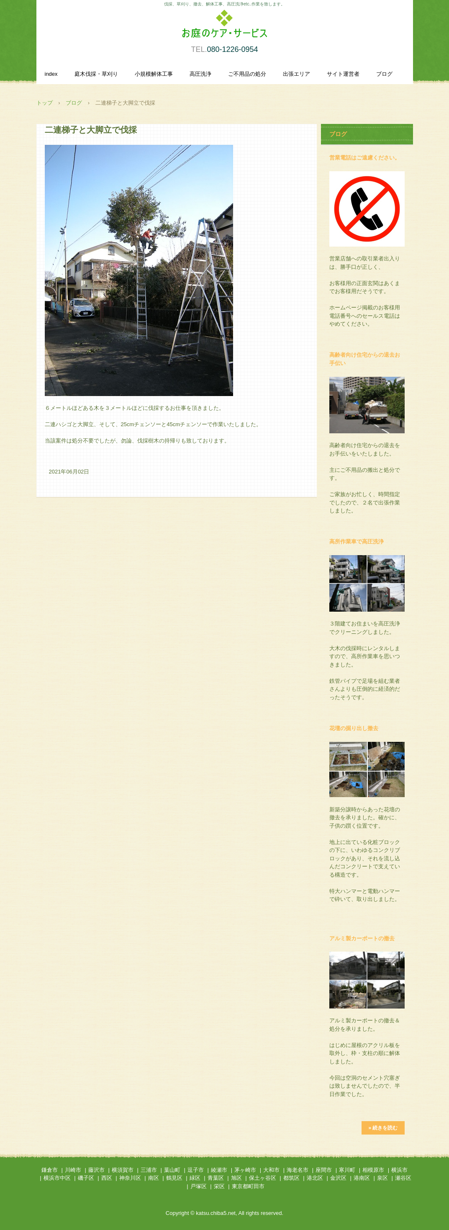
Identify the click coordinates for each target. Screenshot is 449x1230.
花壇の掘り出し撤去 (353, 728)
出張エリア (296, 74)
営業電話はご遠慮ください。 (364, 157)
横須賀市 (122, 1170)
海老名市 (297, 1170)
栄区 (219, 1186)
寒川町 (347, 1170)
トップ (44, 103)
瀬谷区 (403, 1178)
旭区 (236, 1178)
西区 (106, 1178)
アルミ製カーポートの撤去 (362, 938)
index (51, 74)
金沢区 (338, 1178)
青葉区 (216, 1178)
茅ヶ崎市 (245, 1170)
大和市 (271, 1170)
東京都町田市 (248, 1186)
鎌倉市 (49, 1170)
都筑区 (291, 1178)
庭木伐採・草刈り (96, 74)
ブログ (384, 74)
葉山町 (172, 1170)
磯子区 (86, 1178)
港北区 (315, 1178)
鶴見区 (174, 1178)
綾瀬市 (219, 1170)
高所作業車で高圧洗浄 (356, 541)
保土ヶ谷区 (262, 1178)
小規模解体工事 (154, 74)
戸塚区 (198, 1186)
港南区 (362, 1178)
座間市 (324, 1170)
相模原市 (373, 1170)
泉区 (382, 1178)
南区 (153, 1178)
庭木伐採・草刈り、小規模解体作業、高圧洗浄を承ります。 (224, 28)
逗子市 (195, 1170)
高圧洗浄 (200, 74)
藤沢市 (96, 1170)
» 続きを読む (383, 1128)
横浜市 (399, 1170)
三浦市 (149, 1170)
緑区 (195, 1178)
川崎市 (73, 1170)
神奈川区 (130, 1178)
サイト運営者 (343, 74)
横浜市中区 (57, 1178)
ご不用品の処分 (247, 74)
